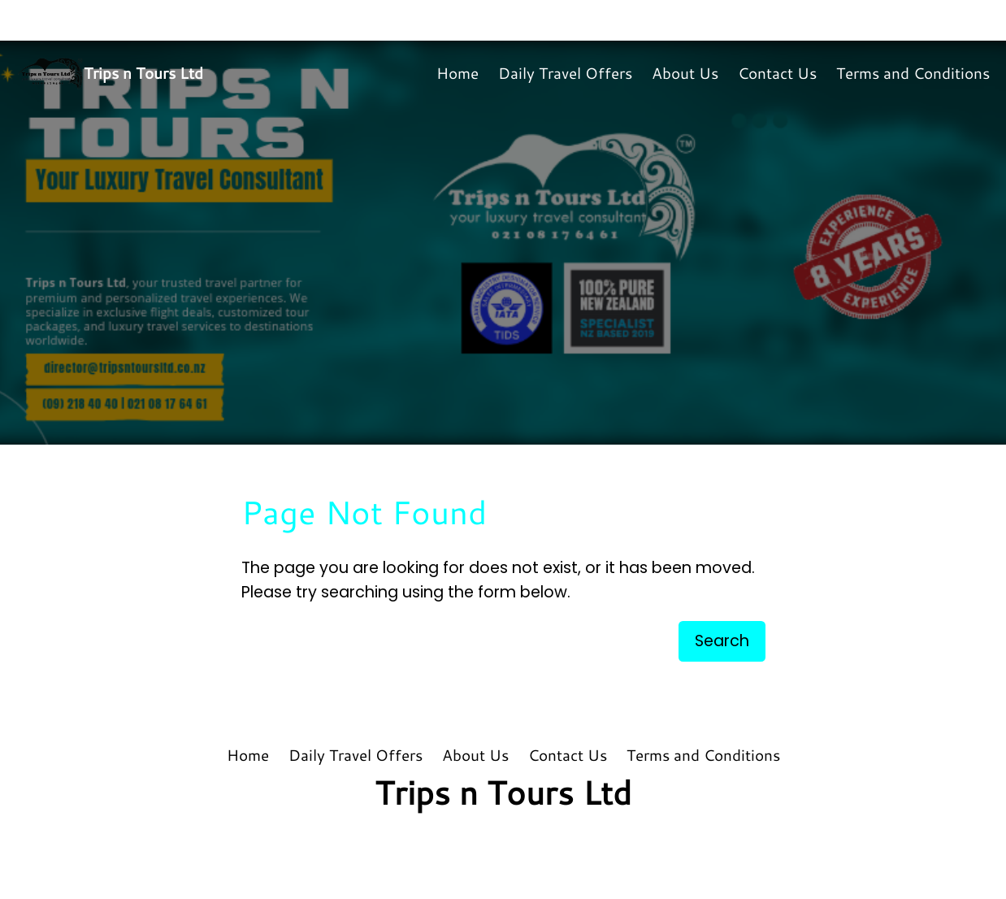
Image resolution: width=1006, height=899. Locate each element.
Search (722, 641)
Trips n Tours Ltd (143, 73)
